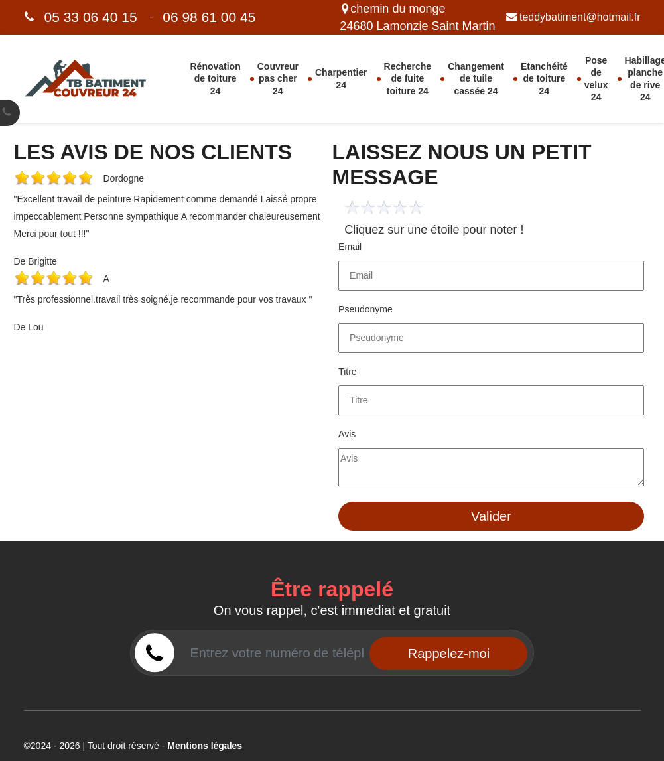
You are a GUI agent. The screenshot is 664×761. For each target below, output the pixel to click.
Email (350, 247)
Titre (347, 371)
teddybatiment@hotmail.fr (573, 17)
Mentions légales (204, 745)
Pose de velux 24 (596, 78)
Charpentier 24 (341, 78)
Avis (347, 434)
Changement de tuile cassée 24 (476, 78)
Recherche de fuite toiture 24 (408, 78)
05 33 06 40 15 (90, 17)
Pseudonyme (365, 309)
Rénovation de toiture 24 (215, 78)
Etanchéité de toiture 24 (544, 78)
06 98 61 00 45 (209, 17)
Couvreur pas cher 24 (278, 78)
